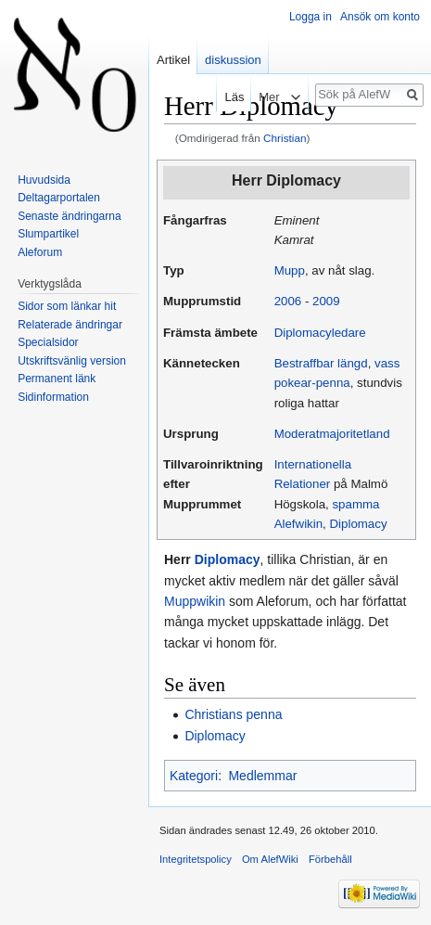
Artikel (173, 60)
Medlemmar (262, 775)
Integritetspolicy (195, 859)
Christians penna (233, 714)
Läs (221, 97)
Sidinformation (53, 397)
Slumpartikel (48, 233)
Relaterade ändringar (70, 324)
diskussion (233, 60)
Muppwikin (194, 601)
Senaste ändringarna (69, 216)
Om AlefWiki (270, 859)
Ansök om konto (380, 16)
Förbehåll (330, 859)
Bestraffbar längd (321, 363)
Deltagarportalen (59, 197)
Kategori (194, 775)
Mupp (289, 270)
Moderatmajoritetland (332, 434)
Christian (284, 138)
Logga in (310, 16)
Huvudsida (44, 179)
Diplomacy (358, 524)
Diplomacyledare (320, 333)
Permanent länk (56, 378)
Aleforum (40, 252)
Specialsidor (48, 342)
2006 (288, 301)
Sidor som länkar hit (67, 306)
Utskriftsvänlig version (72, 360)
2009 (326, 301)
